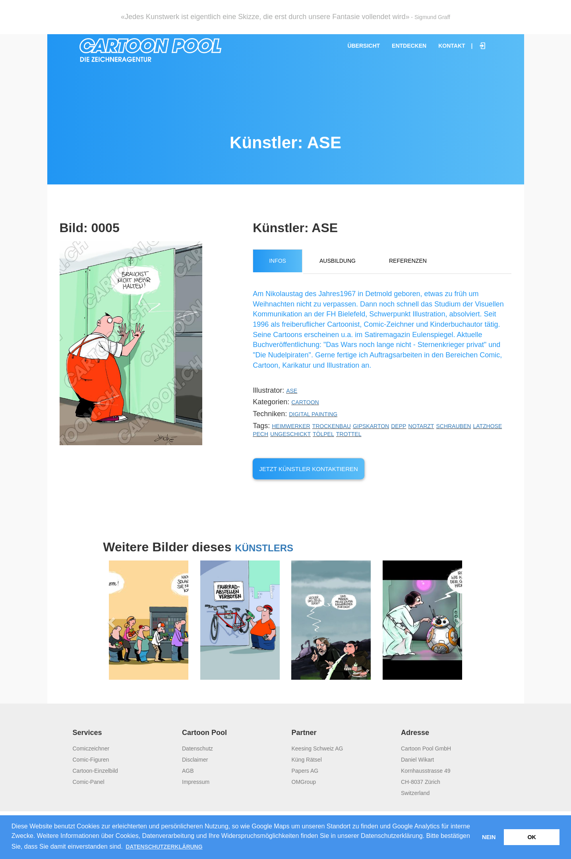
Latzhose (487, 426)
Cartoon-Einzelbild (95, 771)
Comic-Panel (89, 782)
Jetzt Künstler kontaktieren (308, 468)
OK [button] (531, 837)
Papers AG (305, 771)
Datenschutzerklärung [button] (164, 846)
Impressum (195, 782)
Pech (260, 434)
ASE (291, 391)
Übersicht (363, 46)
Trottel (349, 434)
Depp (398, 426)
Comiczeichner (91, 748)
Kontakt (451, 46)
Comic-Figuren (91, 759)
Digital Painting (313, 414)
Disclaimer (195, 759)
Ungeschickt (290, 434)
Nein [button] (489, 837)
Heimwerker (291, 426)
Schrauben (453, 426)
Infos (277, 261)
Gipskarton (371, 426)
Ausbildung (337, 261)
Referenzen (408, 261)
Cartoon (305, 402)
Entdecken (409, 46)
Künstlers (264, 548)
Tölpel (323, 434)
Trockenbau (331, 426)
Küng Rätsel (307, 759)
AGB (188, 771)
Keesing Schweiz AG (317, 748)
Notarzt (421, 426)
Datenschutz (197, 748)
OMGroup (304, 782)
